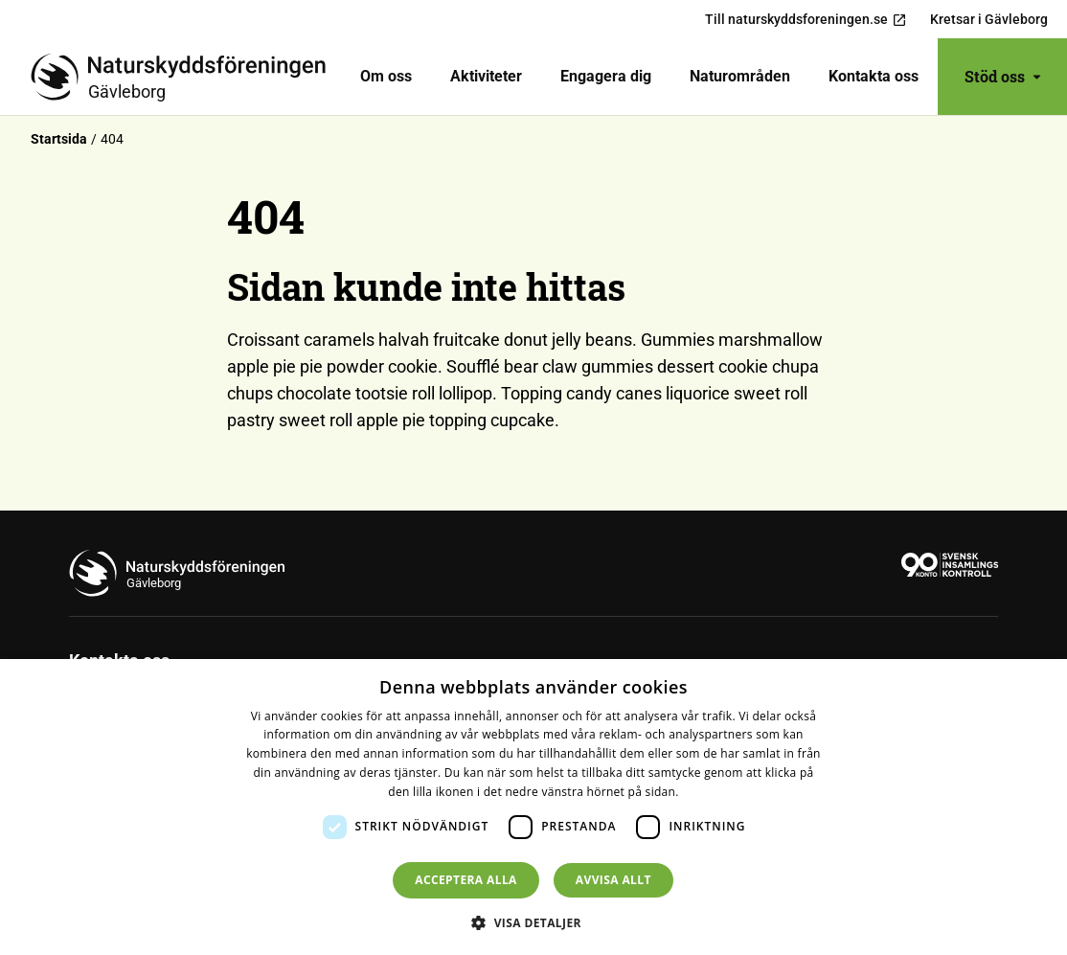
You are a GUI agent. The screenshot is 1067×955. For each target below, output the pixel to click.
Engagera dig (605, 76)
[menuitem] (386, 76)
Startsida (59, 139)
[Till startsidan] (186, 77)
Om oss (386, 76)
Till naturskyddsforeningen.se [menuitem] (806, 19)
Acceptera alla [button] (466, 880)
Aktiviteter (486, 76)
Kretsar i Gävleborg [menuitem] (989, 19)
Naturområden (740, 76)
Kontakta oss (874, 76)
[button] (533, 922)
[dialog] (533, 807)
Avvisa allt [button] (613, 880)
